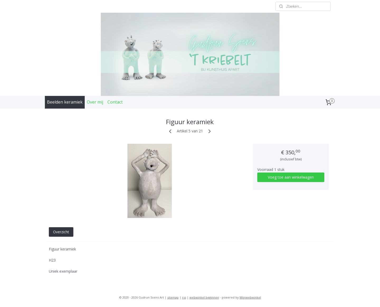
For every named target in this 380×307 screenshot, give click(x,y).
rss (184, 297)
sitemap (173, 297)
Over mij (95, 102)
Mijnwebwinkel (250, 297)
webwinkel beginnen (204, 297)
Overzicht (61, 231)
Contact (115, 102)
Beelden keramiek (65, 102)
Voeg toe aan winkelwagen (291, 177)
